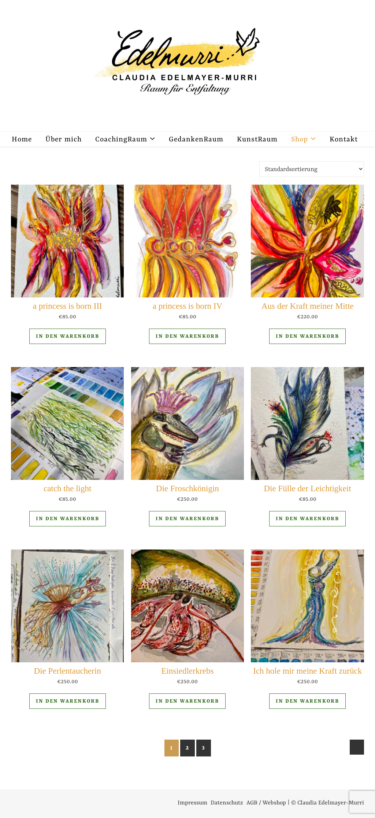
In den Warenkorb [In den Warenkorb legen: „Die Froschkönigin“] (187, 519)
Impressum (192, 803)
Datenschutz (227, 803)
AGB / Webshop (266, 803)
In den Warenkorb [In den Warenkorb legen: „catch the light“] (67, 519)
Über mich (63, 140)
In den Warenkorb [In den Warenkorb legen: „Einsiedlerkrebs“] (187, 701)
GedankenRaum (196, 140)
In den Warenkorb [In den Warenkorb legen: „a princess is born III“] (67, 336)
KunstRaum (257, 140)
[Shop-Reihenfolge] (311, 169)
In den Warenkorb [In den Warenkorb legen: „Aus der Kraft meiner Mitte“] (307, 336)
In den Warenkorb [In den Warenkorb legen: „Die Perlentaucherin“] (67, 701)
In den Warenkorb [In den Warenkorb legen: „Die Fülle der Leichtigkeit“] (307, 519)
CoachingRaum (121, 140)
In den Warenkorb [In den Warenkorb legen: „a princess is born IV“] (187, 336)
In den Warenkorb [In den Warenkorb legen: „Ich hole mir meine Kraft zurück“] (307, 701)
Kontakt (344, 140)
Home (22, 140)
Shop (299, 140)
